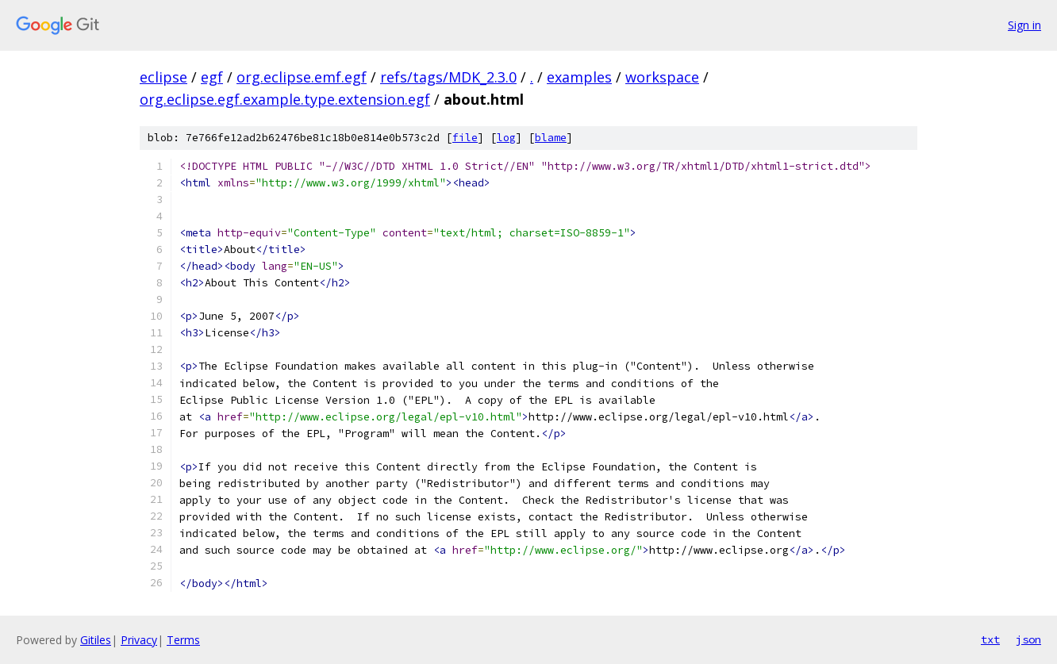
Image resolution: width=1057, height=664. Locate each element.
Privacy (139, 639)
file (465, 137)
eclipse (163, 76)
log (506, 137)
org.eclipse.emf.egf (301, 76)
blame (551, 137)
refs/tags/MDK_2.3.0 (448, 76)
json (1028, 639)
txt (990, 639)
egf (212, 76)
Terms (183, 639)
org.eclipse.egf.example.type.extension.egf (285, 99)
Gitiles (95, 639)
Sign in (1024, 25)
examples (579, 76)
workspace (662, 76)
